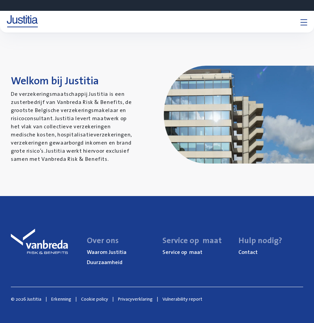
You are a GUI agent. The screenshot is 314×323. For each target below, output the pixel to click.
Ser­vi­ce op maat (182, 251)
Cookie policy (94, 299)
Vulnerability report (182, 299)
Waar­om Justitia (106, 251)
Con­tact (248, 251)
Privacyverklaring (135, 299)
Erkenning (61, 299)
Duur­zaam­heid (104, 262)
